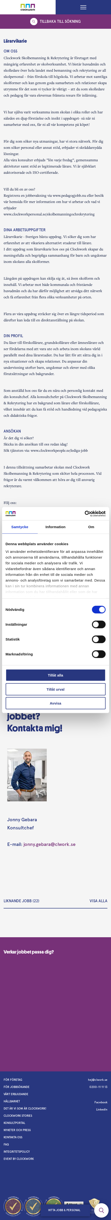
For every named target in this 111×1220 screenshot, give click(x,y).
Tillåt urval (55, 689)
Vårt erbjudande (16, 1094)
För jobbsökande (16, 1087)
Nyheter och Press (17, 1130)
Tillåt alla (55, 675)
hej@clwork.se (97, 1079)
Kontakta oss (13, 1137)
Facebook (100, 1102)
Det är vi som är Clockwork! (25, 1108)
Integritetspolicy (17, 1151)
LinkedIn (101, 1109)
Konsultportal (14, 1123)
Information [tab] (56, 527)
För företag (13, 1079)
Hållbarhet (12, 1101)
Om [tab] (91, 527)
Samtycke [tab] (19, 527)
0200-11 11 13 (98, 1087)
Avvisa (55, 703)
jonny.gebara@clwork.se (49, 844)
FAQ (6, 1144)
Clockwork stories (18, 1115)
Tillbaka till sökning (55, 21)
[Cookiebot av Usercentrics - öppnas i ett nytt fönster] (84, 513)
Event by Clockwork (19, 1159)
